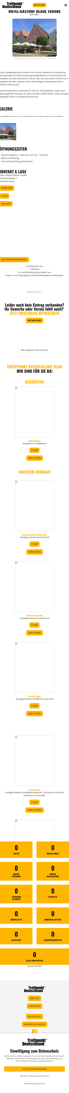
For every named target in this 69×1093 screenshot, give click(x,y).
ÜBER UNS (34, 998)
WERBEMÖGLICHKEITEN (34, 1024)
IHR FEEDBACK (34, 1016)
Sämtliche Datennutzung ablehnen (34, 1076)
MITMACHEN (39, 5)
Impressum (40, 1083)
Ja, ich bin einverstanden (34, 1068)
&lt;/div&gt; (34, 588)
